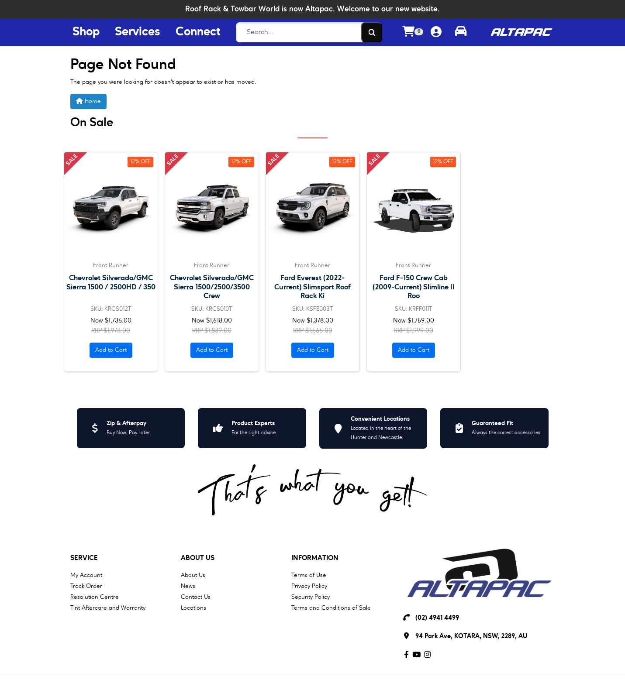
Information (314, 558)
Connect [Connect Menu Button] (198, 32)
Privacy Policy (309, 586)
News (188, 586)
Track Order (86, 586)
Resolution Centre (94, 597)
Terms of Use (308, 575)
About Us (197, 558)
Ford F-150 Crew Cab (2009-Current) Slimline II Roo (414, 287)
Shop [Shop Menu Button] (86, 32)
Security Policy (310, 597)
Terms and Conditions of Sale (331, 608)
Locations (193, 608)
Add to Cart (111, 350)
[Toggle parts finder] (461, 32)
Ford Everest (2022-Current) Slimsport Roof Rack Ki (312, 287)
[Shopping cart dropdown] (413, 32)
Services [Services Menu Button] (137, 32)
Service (84, 558)
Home (88, 101)
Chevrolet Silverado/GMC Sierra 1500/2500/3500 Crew (212, 287)
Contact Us (196, 597)
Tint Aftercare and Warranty (107, 608)
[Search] (306, 32)
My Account (86, 575)
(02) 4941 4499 (437, 618)
